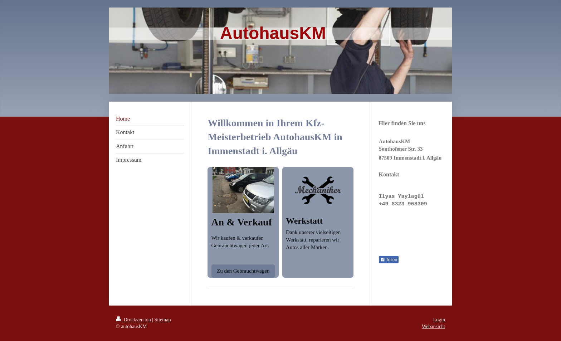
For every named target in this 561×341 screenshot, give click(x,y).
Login (439, 319)
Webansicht (433, 326)
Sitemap (163, 319)
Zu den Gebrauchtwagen (243, 271)
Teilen (388, 259)
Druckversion (134, 319)
